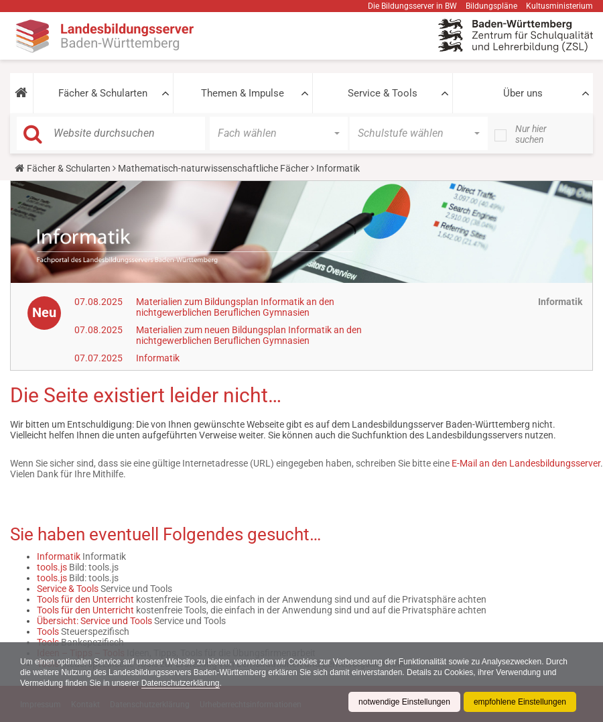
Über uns (523, 93)
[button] (21, 93)
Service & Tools (382, 93)
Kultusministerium (559, 6)
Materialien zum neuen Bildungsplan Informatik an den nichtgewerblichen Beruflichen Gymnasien (249, 335)
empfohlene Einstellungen (520, 702)
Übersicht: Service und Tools (94, 620)
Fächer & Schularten (102, 93)
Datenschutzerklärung (180, 683)
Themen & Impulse (242, 93)
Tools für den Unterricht (85, 599)
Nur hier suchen (531, 134)
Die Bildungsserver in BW (412, 6)
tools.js (52, 567)
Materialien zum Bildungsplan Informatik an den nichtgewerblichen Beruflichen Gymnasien (235, 307)
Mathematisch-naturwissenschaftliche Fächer (213, 168)
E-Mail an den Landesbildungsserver (526, 463)
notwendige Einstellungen (404, 702)
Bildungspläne (491, 6)
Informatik (158, 358)
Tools (48, 631)
